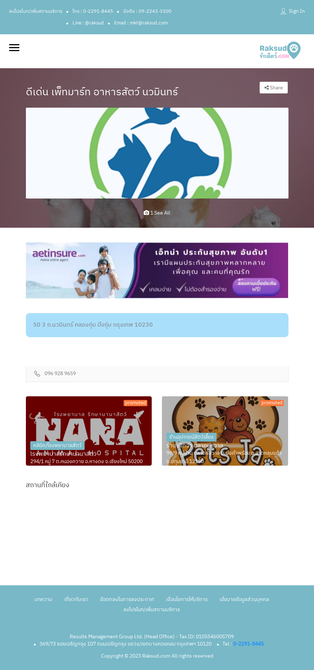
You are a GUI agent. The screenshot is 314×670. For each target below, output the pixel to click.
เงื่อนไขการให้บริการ (187, 599)
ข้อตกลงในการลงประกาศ (127, 599)
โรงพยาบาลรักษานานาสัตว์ (63, 454)
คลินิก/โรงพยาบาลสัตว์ (57, 445)
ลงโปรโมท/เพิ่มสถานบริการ (35, 11)
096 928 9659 (60, 374)
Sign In (297, 11)
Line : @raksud (88, 23)
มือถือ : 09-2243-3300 (147, 11)
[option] (157, 153)
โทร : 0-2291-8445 (93, 11)
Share (273, 88)
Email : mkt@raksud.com (141, 23)
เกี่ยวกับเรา (76, 599)
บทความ (43, 599)
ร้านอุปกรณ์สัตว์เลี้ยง (191, 437)
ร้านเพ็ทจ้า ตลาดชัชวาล (194, 446)
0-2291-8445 (248, 644)
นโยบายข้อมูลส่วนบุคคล (244, 599)
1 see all (157, 213)
